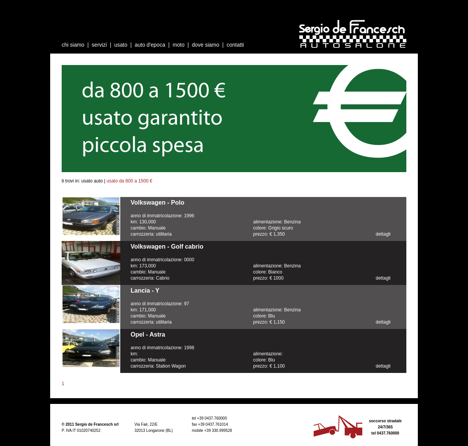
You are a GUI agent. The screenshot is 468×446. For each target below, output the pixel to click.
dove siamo (205, 45)
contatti (235, 45)
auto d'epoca (150, 45)
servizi (99, 45)
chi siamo (73, 45)
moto (179, 45)
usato (120, 45)
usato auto (92, 181)
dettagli (383, 234)
